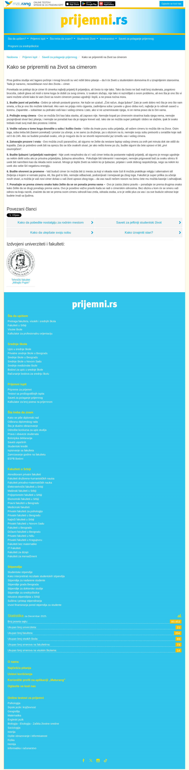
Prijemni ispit (39, 39)
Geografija (14, 711)
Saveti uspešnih (17, 442)
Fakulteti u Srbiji (17, 325)
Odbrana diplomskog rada (23, 422)
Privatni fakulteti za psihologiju (25, 511)
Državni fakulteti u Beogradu (24, 532)
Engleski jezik (16, 719)
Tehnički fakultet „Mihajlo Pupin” (20, 281)
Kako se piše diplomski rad (23, 418)
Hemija (12, 744)
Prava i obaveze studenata (23, 434)
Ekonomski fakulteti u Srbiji (23, 499)
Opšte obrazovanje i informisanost (27, 736)
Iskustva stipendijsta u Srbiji (24, 597)
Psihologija (14, 703)
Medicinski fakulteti (19, 507)
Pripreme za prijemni (20, 389)
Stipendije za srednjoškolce (23, 593)
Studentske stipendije (20, 572)
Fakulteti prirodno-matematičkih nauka (30, 483)
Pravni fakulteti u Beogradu (23, 503)
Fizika (11, 740)
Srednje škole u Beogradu (23, 357)
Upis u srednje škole (19, 349)
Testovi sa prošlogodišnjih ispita (26, 394)
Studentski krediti (18, 446)
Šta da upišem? (19, 39)
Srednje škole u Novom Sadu (24, 361)
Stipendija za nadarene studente (26, 580)
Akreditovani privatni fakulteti (24, 474)
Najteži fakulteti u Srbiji (21, 519)
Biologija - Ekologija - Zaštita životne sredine (33, 724)
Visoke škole (15, 329)
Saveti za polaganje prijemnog (136, 38)
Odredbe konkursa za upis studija (27, 430)
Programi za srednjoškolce (23, 46)
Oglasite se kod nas (171, 3)
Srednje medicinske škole (22, 365)
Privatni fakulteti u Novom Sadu (26, 523)
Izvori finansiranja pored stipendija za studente (34, 605)
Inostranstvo (109, 39)
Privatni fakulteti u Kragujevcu (25, 540)
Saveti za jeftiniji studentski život (139, 222)
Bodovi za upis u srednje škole (25, 370)
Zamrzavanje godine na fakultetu (27, 454)
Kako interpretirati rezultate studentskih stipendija (36, 576)
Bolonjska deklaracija (20, 438)
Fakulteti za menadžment (22, 556)
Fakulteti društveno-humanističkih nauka (31, 478)
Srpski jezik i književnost (22, 707)
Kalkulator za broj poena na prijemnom (30, 402)
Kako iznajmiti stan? (139, 232)
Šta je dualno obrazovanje (23, 426)
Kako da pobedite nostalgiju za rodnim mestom (50, 222)
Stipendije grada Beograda (23, 584)
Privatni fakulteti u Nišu (21, 536)
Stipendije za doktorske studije (25, 588)
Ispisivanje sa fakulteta (21, 450)
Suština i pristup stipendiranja (25, 601)
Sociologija (14, 728)
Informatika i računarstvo (22, 748)
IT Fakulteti (14, 548)
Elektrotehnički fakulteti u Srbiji (25, 487)
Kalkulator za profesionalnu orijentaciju (30, 333)
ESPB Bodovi (15, 458)
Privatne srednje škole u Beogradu (28, 353)
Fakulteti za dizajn (18, 552)
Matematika (14, 715)
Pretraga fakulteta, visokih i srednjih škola (32, 321)
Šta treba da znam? (63, 39)
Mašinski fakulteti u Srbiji (22, 491)
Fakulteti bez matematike (22, 544)
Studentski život (88, 39)
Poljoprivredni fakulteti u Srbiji (25, 495)
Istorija (11, 732)
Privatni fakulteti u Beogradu (24, 515)
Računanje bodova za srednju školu (28, 374)
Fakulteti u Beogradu (20, 528)
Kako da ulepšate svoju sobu (50, 232)
